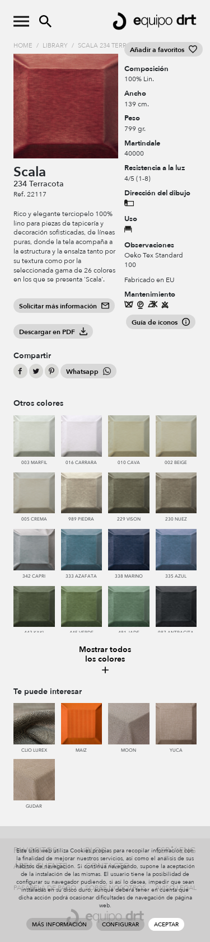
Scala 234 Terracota (113, 45)
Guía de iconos (161, 322)
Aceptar (166, 925)
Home (22, 45)
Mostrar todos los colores (105, 660)
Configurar (120, 925)
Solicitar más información (64, 306)
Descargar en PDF (53, 331)
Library (55, 45)
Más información (59, 925)
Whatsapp (88, 371)
